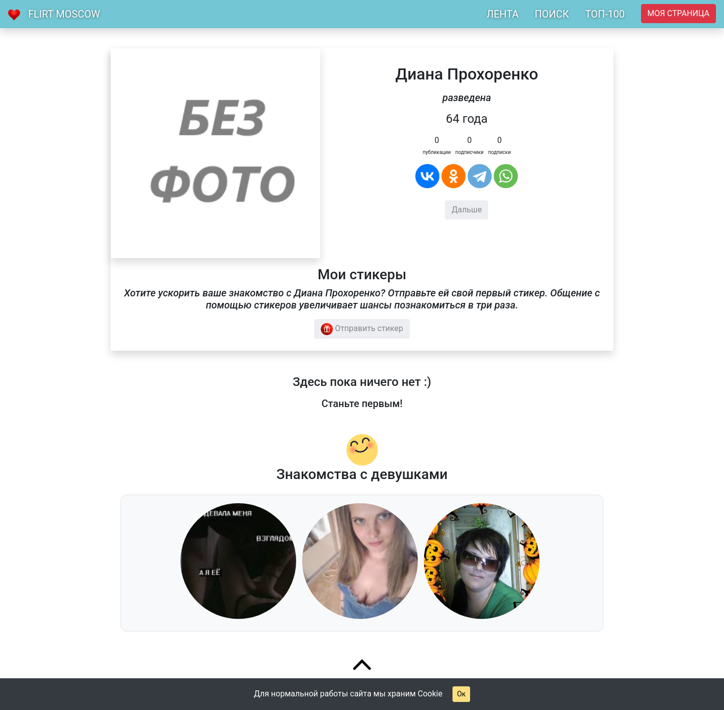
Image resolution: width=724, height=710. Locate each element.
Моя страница (678, 13)
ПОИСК (551, 14)
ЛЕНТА (503, 14)
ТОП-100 (605, 14)
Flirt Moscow (64, 14)
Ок (461, 694)
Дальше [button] (466, 209)
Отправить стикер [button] (362, 329)
